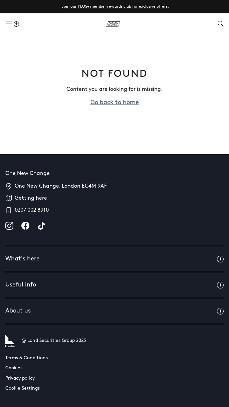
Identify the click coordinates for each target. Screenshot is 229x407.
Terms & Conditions (26, 358)
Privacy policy (20, 378)
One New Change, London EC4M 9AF (61, 186)
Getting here (31, 198)
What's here (114, 259)
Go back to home (114, 102)
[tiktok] (41, 226)
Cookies (13, 368)
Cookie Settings (22, 388)
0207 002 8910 (32, 210)
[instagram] (9, 226)
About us (114, 311)
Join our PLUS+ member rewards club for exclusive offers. (115, 7)
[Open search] (221, 24)
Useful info (114, 285)
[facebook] (25, 226)
